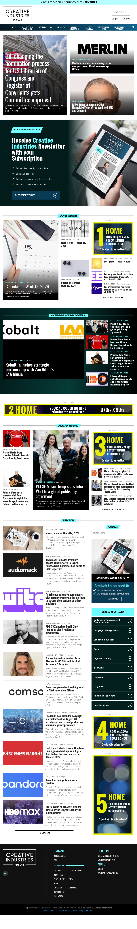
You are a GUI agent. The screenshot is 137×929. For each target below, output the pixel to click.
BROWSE (59, 865)
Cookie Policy (64, 925)
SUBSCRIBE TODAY (25, 195)
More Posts (44, 847)
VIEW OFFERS (91, 2)
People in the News (103, 28)
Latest (13, 27)
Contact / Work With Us (108, 887)
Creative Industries (74, 28)
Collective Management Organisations (107, 621)
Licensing (42, 27)
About (100, 883)
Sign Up (126, 19)
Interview (99, 668)
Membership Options (119, 28)
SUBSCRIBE (121, 12)
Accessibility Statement (82, 925)
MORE (101, 878)
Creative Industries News (108, 870)
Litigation (61, 27)
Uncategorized (102, 705)
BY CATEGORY (59, 880)
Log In (115, 19)
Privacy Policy (50, 925)
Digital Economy (89, 28)
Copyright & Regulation (27, 28)
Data (51, 27)
